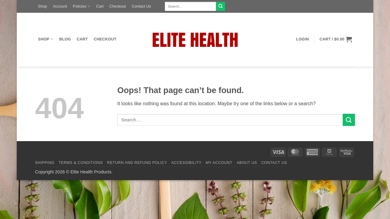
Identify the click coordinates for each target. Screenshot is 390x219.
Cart (100, 6)
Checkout (117, 6)
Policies (81, 6)
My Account (219, 163)
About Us (246, 163)
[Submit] (220, 6)
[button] (302, 39)
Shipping (44, 163)
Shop (42, 6)
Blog (65, 39)
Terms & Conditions (80, 163)
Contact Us (141, 6)
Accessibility (186, 163)
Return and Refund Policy (137, 163)
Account (60, 6)
